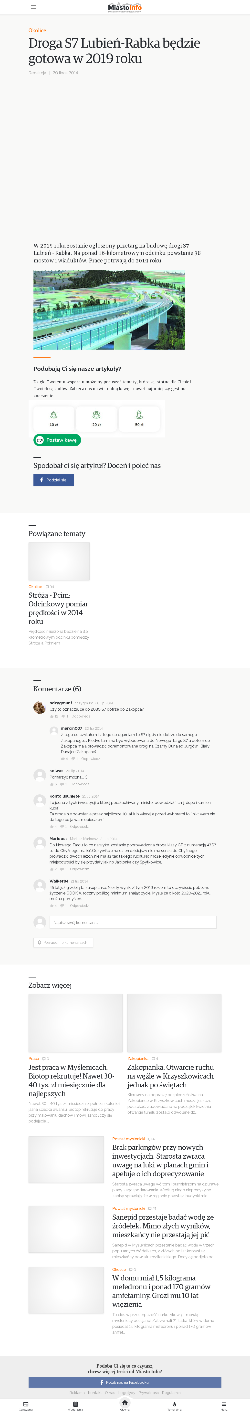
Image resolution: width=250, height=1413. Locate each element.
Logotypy (126, 1393)
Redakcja (37, 72)
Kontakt (95, 1393)
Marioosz (59, 838)
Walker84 (59, 881)
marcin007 (71, 728)
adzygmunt (61, 703)
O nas (110, 1393)
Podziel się (52, 480)
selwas (56, 771)
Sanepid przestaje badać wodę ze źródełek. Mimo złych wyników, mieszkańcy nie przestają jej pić (163, 1226)
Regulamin (171, 1393)
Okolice (37, 30)
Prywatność (149, 1393)
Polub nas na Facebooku (124, 1382)
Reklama (77, 1393)
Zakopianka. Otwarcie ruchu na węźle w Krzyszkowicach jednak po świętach (170, 1076)
